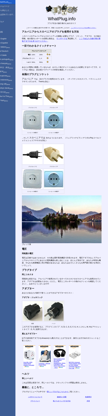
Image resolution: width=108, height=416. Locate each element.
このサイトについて (36, 397)
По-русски (7, 76)
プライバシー (36, 401)
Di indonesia (8, 80)
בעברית (5, 100)
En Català (5, 55)
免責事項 (89, 397)
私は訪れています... (9, 14)
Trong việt (7, 84)
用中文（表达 (8, 67)
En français (7, 63)
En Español (5, 43)
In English (5, 39)
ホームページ (6, 6)
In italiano (6, 47)
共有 (89, 401)
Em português (8, 59)
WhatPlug (7, 2)
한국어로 (6, 92)
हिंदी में (5, 72)
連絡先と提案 (63, 397)
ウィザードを (63, 39)
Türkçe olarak (8, 88)
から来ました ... (7, 10)
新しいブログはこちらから (59, 392)
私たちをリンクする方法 (63, 401)
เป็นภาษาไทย (8, 96)
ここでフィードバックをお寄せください (84, 28)
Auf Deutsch (6, 51)
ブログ (3, 22)
